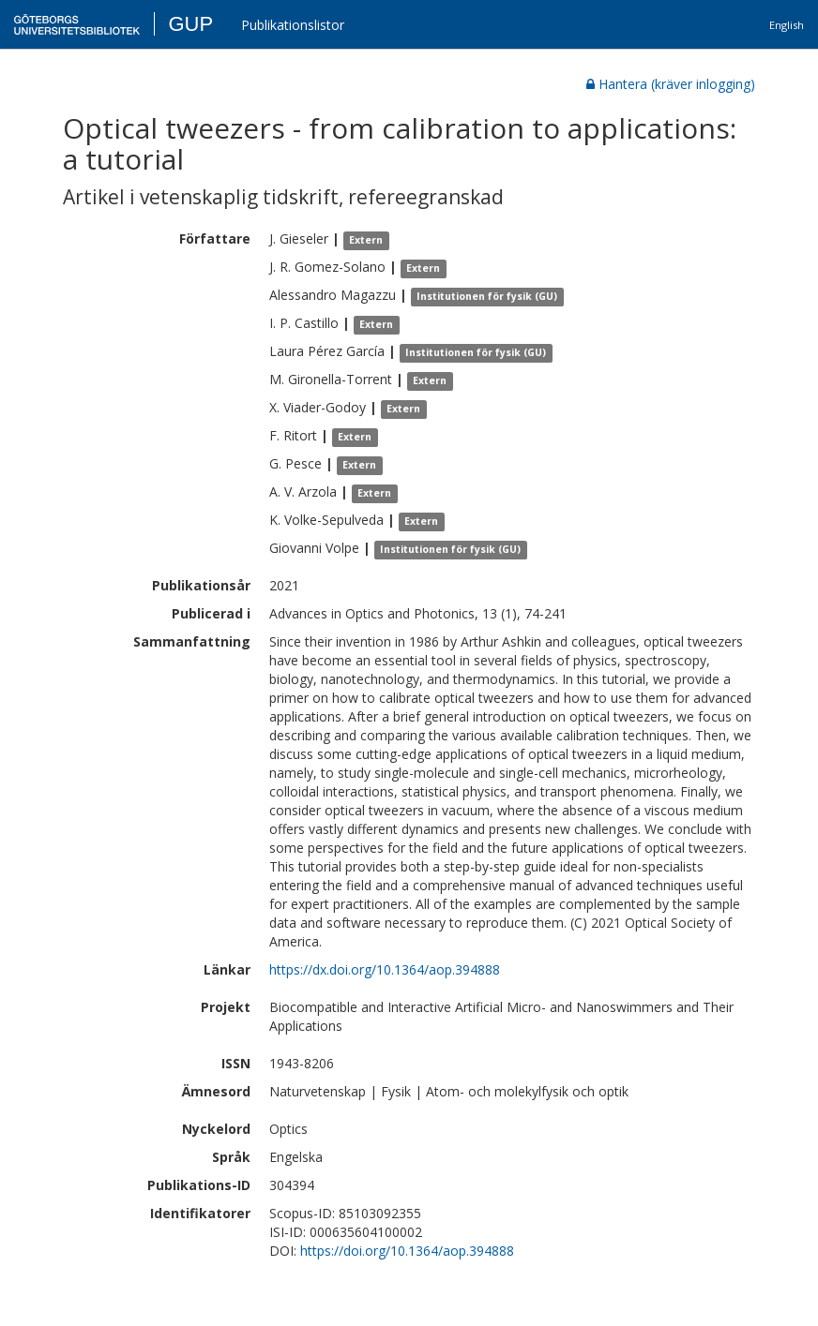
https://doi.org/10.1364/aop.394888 (407, 1250)
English (786, 25)
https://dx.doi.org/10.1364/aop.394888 (384, 969)
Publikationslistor (292, 25)
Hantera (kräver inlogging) (670, 84)
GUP (190, 24)
